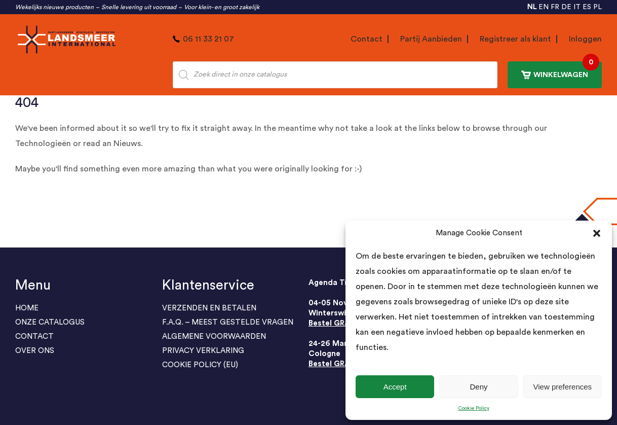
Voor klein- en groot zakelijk (221, 7)
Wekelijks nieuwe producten (54, 7)
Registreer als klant (515, 39)
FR (555, 7)
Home (26, 308)
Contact (366, 39)
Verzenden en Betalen (209, 308)
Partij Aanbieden (431, 39)
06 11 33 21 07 (208, 39)
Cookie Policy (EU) (200, 365)
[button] (597, 233)
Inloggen (585, 39)
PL (597, 7)
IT (577, 7)
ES (587, 7)
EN (543, 7)
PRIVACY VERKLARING (203, 351)
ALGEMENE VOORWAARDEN (214, 336)
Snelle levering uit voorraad (138, 7)
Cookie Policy (473, 408)
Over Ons (34, 351)
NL (531, 7)
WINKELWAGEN (560, 70)
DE (566, 7)
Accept (395, 386)
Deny (478, 386)
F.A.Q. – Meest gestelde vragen (227, 322)
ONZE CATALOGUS (50, 322)
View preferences (562, 386)
